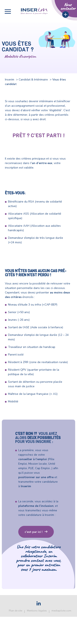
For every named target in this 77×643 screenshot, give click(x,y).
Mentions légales (37, 610)
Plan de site (15, 610)
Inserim (9, 80)
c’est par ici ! (34, 532)
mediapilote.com (61, 610)
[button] (7, 11)
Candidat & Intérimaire (33, 80)
